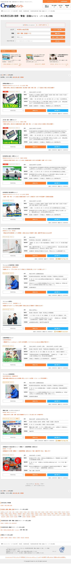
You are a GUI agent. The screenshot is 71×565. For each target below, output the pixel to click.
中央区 (25, 512)
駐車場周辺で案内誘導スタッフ (10, 192)
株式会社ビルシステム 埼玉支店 (9, 230)
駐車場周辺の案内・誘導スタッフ (11, 156)
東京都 (22, 537)
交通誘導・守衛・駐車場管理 (11, 523)
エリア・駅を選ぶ (57, 29)
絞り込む (58, 41)
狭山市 (24, 513)
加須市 (6, 513)
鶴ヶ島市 (49, 515)
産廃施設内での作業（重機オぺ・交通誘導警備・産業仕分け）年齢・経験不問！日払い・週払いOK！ (27, 451)
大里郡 (24, 516)
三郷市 (32, 515)
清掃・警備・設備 (8, 505)
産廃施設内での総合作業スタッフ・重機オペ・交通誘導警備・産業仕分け (20, 446)
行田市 (59, 512)
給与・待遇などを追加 (57, 37)
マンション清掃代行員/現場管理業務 (11, 228)
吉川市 (58, 515)
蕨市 (52, 513)
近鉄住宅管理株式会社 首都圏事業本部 (10, 267)
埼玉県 (14, 537)
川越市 (47, 512)
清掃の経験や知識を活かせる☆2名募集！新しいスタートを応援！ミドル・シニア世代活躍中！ (25, 378)
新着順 (22, 77)
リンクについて (9, 557)
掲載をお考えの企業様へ (60, 557)
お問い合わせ (50, 557)
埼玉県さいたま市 (4, 512)
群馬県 (10, 537)
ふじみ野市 (63, 515)
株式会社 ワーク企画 (7, 448)
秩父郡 (15, 516)
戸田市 (56, 513)
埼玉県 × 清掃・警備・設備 (7, 509)
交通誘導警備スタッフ (8, 337)
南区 (36, 512)
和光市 (3, 515)
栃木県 (6, 537)
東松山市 (15, 513)
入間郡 (7, 516)
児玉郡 (2, 505)
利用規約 (23, 557)
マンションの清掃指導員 (8, 374)
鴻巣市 (32, 513)
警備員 (2, 523)
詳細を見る (35, 110)
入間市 (60, 513)
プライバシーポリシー (31, 557)
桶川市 (11, 515)
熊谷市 (51, 512)
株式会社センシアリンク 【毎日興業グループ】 (12, 303)
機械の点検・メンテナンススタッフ (11, 410)
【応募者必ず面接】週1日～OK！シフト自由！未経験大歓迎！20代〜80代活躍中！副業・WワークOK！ (27, 160)
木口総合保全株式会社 (7, 339)
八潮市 (23, 515)
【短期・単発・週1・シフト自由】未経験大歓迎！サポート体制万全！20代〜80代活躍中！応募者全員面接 (28, 196)
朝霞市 (64, 513)
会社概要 (44, 557)
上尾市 (40, 513)
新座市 (7, 515)
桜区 (29, 512)
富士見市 (28, 515)
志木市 (68, 513)
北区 (13, 512)
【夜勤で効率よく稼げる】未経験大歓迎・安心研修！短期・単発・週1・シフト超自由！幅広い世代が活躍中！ (29, 87)
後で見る (60, 6)
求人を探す (54, 5)
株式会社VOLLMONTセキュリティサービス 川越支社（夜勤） (15, 121)
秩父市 (63, 512)
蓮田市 (36, 515)
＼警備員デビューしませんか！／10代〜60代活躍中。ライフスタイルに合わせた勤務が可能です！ (26, 342)
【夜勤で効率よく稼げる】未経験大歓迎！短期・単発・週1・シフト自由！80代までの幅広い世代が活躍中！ (28, 124)
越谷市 (48, 513)
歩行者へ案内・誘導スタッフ (10, 119)
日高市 (54, 515)
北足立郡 (3, 516)
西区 (10, 512)
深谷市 (36, 513)
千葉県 (18, 537)
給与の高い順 (16, 77)
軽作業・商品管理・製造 (9, 529)
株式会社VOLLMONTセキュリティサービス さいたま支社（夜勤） (15, 85)
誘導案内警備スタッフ (8, 83)
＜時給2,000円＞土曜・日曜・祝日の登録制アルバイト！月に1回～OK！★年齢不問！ (23, 414)
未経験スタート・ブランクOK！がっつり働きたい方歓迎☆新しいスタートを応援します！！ (25, 269)
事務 (1, 529)
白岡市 (68, 515)
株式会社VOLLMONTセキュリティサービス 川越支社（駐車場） (15, 158)
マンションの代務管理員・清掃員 (11, 265)
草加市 (44, 513)
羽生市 (28, 513)
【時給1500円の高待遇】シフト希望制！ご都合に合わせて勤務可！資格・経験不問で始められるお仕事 (27, 233)
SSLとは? (54, 551)
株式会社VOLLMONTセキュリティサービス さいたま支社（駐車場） (16, 194)
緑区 (39, 512)
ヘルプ (39, 557)
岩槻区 (43, 512)
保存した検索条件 (47, 6)
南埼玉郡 (28, 516)
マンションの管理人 (7, 301)
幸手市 (45, 515)
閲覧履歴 (67, 6)
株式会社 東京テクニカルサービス (9, 412)
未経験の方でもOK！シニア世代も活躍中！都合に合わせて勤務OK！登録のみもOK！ (23, 305)
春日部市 (20, 513)
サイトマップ (17, 557)
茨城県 (2, 537)
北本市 (19, 515)
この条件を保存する (41, 25)
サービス (17, 529)
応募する (57, 110)
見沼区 (21, 512)
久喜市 (15, 515)
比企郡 (11, 516)
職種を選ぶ (57, 33)
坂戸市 (40, 515)
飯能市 (2, 513)
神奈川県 (27, 537)
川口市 (55, 512)
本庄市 (10, 513)
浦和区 (32, 512)
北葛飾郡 (33, 516)
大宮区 (17, 512)
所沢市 (67, 512)
